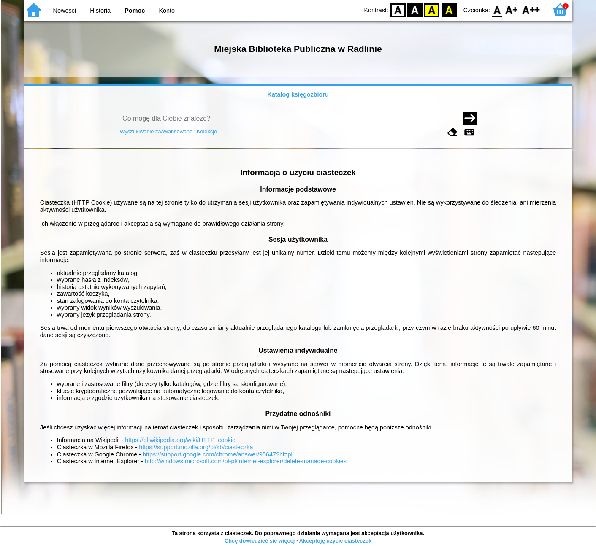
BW (414, 9)
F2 (531, 9)
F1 (512, 9)
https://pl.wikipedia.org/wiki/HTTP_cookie (180, 440)
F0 (497, 9)
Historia (100, 10)
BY (448, 9)
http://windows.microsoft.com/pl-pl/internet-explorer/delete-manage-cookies (246, 461)
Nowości (64, 10)
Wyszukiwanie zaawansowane (156, 131)
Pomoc (135, 10)
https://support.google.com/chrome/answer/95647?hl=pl (218, 454)
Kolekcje (207, 131)
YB (432, 9)
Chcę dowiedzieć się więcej (260, 540)
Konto (167, 10)
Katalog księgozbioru (298, 94)
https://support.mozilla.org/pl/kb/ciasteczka (196, 447)
